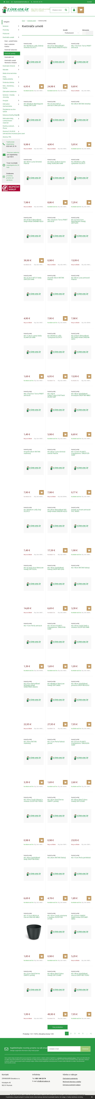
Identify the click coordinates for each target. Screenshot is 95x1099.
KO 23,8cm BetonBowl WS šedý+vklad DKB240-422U (80, 337)
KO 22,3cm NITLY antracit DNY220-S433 (56, 104)
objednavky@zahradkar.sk (21, 2)
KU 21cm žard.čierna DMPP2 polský (32, 974)
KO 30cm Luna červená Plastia (33, 162)
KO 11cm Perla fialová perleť (56, 742)
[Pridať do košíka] (41, 86)
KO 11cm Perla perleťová (81, 857)
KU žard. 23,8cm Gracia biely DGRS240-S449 (56, 162)
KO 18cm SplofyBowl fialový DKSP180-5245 (56, 568)
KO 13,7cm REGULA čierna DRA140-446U (32, 916)
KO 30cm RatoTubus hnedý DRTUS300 (79, 800)
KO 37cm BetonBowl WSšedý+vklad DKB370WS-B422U (32, 685)
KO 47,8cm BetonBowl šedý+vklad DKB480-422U (33, 220)
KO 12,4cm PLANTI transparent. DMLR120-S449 (80, 453)
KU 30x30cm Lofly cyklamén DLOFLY (78, 162)
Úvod (7, 2)
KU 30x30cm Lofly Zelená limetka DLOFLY (33, 46)
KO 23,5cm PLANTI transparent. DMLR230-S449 (80, 743)
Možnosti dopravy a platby (72, 1082)
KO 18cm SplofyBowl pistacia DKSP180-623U (80, 684)
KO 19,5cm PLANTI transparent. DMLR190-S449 (57, 627)
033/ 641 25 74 (37, 2)
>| (91, 1033)
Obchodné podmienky (70, 1078)
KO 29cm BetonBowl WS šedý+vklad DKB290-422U (57, 510)
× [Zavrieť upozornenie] (92, 1096)
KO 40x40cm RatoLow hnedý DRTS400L (56, 684)
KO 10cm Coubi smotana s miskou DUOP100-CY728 (57, 917)
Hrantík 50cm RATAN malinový (32, 452)
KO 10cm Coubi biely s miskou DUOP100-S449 (80, 626)
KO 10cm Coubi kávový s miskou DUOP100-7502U (33, 800)
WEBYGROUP (81, 1095)
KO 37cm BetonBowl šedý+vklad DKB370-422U (57, 46)
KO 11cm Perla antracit (33, 625)
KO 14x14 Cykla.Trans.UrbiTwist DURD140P (56, 395)
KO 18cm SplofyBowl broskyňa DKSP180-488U (80, 394)
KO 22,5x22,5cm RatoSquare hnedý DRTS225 (78, 221)
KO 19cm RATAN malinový (30, 742)
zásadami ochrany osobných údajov (66, 1058)
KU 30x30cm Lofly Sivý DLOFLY (32, 510)
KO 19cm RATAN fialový (80, 568)
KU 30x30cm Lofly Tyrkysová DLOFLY (55, 336)
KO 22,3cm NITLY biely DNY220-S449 (32, 278)
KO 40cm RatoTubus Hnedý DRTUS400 (56, 974)
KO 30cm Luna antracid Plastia (80, 278)
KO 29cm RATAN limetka (80, 104)
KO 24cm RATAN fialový (57, 857)
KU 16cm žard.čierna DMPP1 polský (55, 800)
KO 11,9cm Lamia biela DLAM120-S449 (33, 336)
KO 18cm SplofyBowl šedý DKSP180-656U (32, 858)
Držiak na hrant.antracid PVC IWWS (80, 510)
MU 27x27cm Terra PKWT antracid (34, 394)
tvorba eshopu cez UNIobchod (53, 1095)
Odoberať (85, 1049)
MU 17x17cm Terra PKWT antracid (81, 46)
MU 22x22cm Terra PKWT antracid (58, 220)
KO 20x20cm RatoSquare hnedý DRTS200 (33, 104)
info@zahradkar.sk (43, 1081)
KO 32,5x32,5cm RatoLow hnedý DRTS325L (33, 568)
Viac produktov (57, 1027)
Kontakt (89, 2)
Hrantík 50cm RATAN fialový (56, 278)
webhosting (66, 1095)
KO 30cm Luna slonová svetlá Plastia (56, 452)
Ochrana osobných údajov (72, 1085)
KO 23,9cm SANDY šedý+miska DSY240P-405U (79, 917)
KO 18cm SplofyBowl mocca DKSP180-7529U (80, 974)
